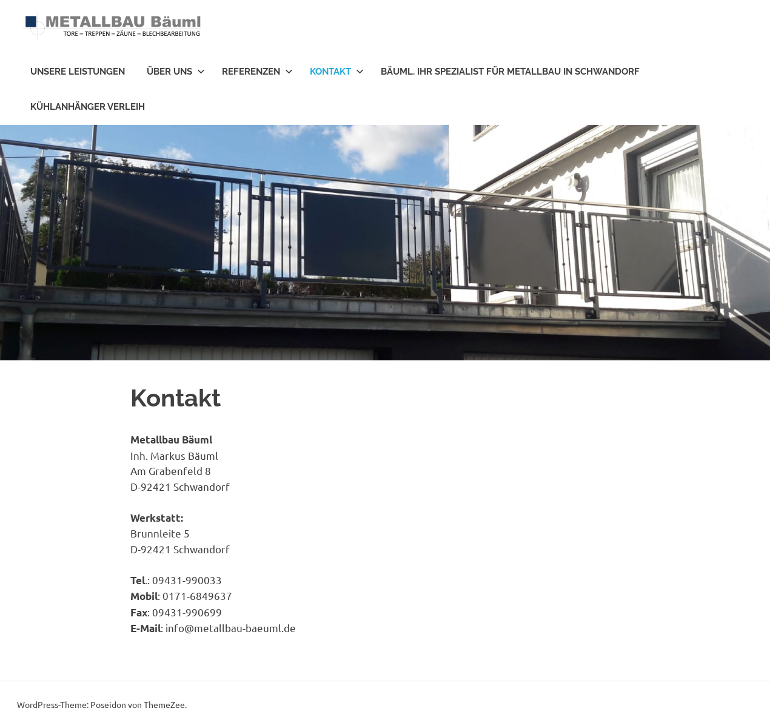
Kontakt (337, 71)
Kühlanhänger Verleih (87, 106)
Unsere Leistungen (77, 71)
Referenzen (257, 71)
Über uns (176, 71)
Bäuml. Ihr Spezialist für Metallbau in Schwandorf (510, 71)
